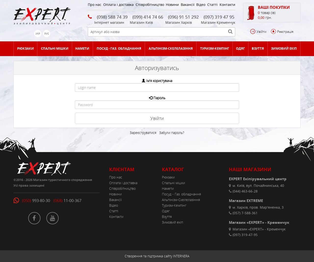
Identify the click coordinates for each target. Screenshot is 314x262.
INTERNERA (181, 256)
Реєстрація (285, 31)
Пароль (159, 97)
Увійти (261, 31)
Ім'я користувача (159, 80)
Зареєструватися (143, 132)
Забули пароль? (171, 132)
